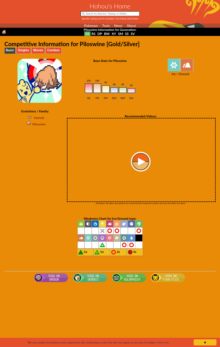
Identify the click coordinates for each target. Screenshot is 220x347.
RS (93, 34)
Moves (38, 50)
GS (87, 34)
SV (133, 34)
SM (120, 34)
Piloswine (35, 124)
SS (127, 34)
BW (107, 34)
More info (163, 342)
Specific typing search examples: (110, 18)
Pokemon (91, 26)
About (131, 26)
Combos (53, 50)
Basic (10, 50)
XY (114, 34)
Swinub (35, 117)
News (118, 26)
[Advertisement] (110, 315)
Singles (23, 50)
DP (99, 34)
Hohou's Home (110, 6)
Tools (106, 26)
